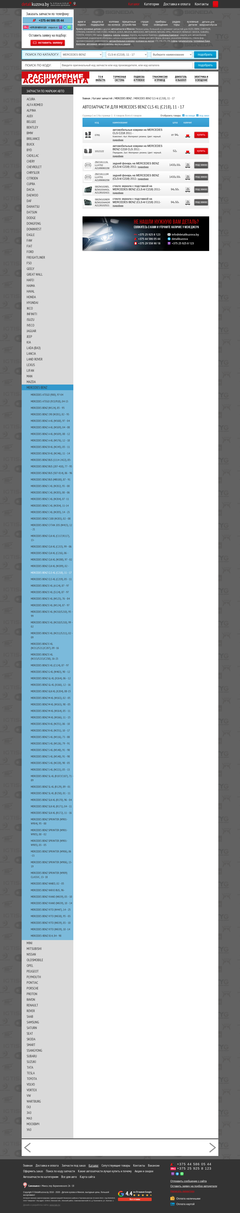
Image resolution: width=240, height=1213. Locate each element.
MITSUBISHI (34, 947)
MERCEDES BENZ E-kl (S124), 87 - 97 (50, 590)
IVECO (30, 323)
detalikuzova (180, 237)
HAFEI (30, 278)
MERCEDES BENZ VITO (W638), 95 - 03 (50, 914)
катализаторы (185, 41)
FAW (29, 239)
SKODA (31, 1037)
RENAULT (32, 1003)
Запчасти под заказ (74, 1164)
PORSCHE (32, 986)
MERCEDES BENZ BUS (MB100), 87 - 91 (50, 478)
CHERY (31, 159)
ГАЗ (29, 1105)
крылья (125, 35)
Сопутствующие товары (116, 1164)
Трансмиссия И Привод (160, 77)
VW (29, 1094)
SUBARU (32, 1054)
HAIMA (31, 284)
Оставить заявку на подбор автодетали (193, 1184)
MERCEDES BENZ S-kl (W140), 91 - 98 (50, 748)
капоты (116, 35)
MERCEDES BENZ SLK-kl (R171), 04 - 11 (51, 805)
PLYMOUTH (34, 975)
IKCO (30, 306)
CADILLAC (33, 154)
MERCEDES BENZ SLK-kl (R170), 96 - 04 (51, 798)
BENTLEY (32, 125)
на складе (190, 114)
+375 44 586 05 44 (51, 20)
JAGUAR (31, 329)
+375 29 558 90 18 (149, 241)
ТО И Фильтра (100, 77)
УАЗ (29, 1128)
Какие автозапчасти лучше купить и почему (105, 1169)
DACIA (30, 188)
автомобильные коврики (122, 41)
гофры (174, 41)
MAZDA (31, 380)
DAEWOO (32, 193)
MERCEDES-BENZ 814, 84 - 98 (46, 934)
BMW (30, 131)
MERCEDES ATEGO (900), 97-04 (47, 393)
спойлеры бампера (168, 35)
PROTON (32, 992)
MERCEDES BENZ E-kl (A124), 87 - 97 (50, 584)
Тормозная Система (119, 77)
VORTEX (32, 1088)
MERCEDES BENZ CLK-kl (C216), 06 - (49, 551)
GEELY (30, 267)
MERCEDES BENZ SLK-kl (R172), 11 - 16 (51, 811)
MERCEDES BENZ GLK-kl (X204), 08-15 (51, 690)
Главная (27, 1164)
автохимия (91, 44)
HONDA (31, 295)
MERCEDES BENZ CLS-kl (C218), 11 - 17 (51, 571)
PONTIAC (32, 981)
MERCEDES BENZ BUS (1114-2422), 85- (51, 458)
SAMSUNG (33, 1020)
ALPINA (31, 108)
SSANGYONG (34, 1049)
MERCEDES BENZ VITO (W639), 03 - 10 (50, 921)
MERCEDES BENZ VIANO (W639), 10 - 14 (51, 901)
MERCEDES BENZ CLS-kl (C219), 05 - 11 (51, 577)
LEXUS (31, 363)
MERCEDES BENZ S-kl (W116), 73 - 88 (50, 735)
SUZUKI (31, 1060)
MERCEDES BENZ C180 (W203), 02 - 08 (50, 517)
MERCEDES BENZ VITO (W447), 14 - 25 (50, 908)
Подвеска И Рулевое (139, 77)
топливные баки (202, 41)
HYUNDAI (32, 301)
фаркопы (80, 44)
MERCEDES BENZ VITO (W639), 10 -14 (50, 928)
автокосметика (106, 44)
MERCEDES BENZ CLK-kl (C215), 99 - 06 (51, 545)
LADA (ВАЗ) (33, 346)
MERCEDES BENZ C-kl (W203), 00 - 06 (50, 491)
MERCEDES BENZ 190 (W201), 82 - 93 (50, 413)
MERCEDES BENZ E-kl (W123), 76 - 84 (50, 597)
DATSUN (32, 210)
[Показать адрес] (74, 4)
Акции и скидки (144, 1169)
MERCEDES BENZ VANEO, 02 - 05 (47, 882)
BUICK (30, 142)
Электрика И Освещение (201, 77)
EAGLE (31, 233)
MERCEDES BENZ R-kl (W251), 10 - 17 (50, 729)
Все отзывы (135, 1197)
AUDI (30, 114)
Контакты (186, 3)
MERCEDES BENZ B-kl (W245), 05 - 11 (50, 445)
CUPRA (31, 182)
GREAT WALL (35, 272)
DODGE (31, 216)
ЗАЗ (29, 1111)
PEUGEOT (33, 969)
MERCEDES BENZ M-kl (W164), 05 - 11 (50, 709)
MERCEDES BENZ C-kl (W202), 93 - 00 (50, 484)
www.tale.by (55, 1203)
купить (200, 133)
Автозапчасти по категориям (40, 1175)
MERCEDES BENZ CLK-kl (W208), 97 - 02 (51, 558)
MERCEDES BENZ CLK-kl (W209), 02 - (50, 564)
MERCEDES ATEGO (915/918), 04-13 (49, 400)
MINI (29, 941)
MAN (29, 374)
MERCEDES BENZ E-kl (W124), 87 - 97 (50, 604)
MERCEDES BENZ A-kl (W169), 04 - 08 (50, 426)
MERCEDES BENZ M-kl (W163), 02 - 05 (50, 696)
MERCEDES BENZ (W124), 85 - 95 (47, 406)
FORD (30, 250)
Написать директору (182, 1189)
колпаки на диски (145, 41)
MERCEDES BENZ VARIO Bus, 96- (48, 888)
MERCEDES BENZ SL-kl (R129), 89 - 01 (50, 785)
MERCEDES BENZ (37, 386)
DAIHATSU (33, 205)
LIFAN (30, 369)
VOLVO (31, 1082)
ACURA (31, 97)
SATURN (32, 1026)
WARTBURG (34, 1099)
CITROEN (32, 176)
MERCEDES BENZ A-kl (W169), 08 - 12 (50, 432)
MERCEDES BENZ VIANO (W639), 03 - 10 (51, 895)
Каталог (118, 3)
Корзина (208, 3)
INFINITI (32, 312)
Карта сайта (87, 1175)
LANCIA (31, 352)
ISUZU (30, 318)
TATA (30, 1065)
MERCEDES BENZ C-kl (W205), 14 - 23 (50, 510)
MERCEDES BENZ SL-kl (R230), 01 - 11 (50, 792)
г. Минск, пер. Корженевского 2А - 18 (51, 1184)
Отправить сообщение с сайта (188, 1179)
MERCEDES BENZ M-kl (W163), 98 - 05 (50, 703)
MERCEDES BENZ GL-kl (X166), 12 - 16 (50, 683)
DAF (29, 199)
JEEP (29, 335)
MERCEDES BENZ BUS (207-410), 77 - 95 (51, 465)
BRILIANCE (33, 137)
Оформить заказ (33, 1169)
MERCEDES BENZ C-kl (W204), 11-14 (49, 504)
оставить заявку (50, 41)
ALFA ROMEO (35, 103)
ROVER (31, 1009)
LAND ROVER (34, 357)
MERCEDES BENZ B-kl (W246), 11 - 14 (50, 452)
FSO (29, 261)
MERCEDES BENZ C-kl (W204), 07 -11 (50, 497)
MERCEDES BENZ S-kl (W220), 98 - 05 (50, 761)
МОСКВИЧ (33, 1122)
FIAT (29, 244)
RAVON (31, 998)
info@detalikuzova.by (185, 233)
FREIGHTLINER (36, 255)
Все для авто (69, 1175)
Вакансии (154, 1164)
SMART (31, 1043)
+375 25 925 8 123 (38, 27)
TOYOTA (32, 1077)
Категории (135, 3)
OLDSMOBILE (35, 958)
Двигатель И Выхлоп (181, 77)
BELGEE (31, 120)
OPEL (30, 964)
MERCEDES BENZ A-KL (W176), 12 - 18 (50, 439)
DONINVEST (34, 227)
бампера (107, 35)
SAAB (30, 1015)
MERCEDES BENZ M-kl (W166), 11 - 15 (50, 716)
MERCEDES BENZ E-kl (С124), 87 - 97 (50, 664)
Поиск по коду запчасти (60, 1169)
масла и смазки (122, 44)
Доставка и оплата (161, 3)
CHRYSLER (33, 171)
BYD (29, 148)
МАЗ (29, 1116)
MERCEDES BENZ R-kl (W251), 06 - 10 (50, 722)
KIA (29, 340)
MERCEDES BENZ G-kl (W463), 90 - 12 (50, 670)
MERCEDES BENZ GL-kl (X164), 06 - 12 (50, 677)
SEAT (30, 1032)
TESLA (31, 1071)
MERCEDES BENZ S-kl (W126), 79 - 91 (50, 742)
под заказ (204, 114)
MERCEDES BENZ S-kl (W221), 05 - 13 (50, 768)
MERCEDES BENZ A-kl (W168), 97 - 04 (50, 419)
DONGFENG (34, 222)
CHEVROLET (34, 165)
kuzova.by (35, 4)
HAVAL (31, 289)
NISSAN (31, 952)
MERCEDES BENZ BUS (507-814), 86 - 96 (51, 471)
